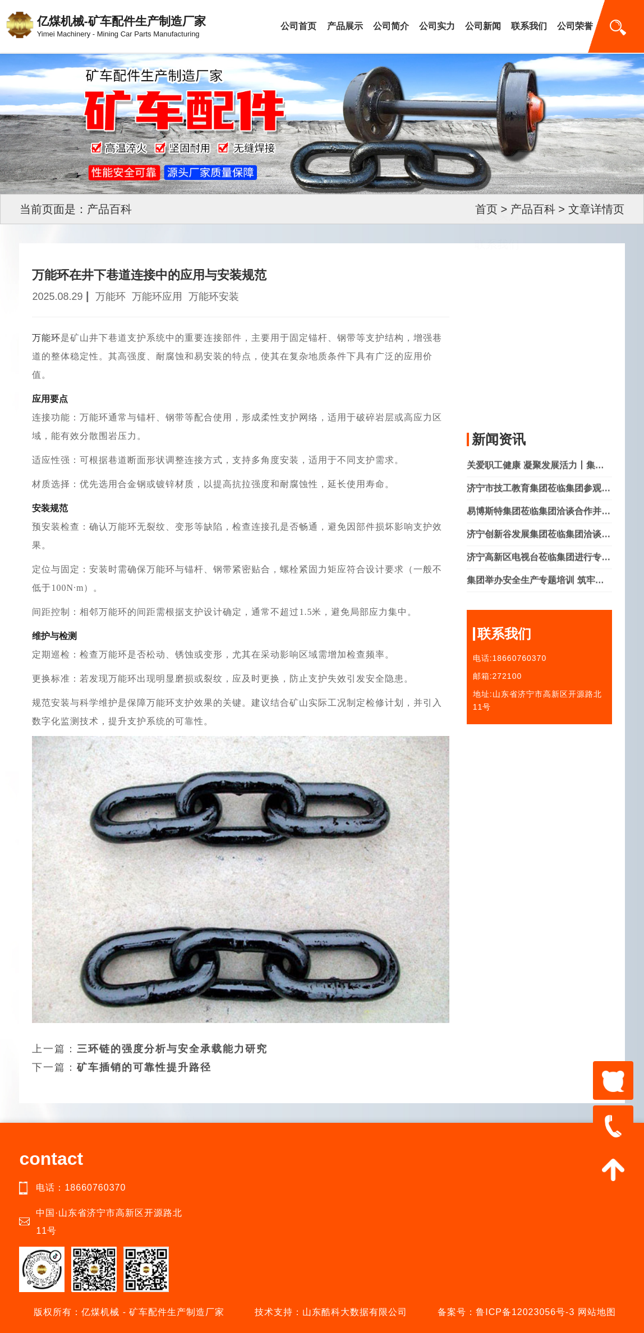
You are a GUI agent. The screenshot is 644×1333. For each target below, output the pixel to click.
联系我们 (529, 26)
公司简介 (391, 26)
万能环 (46, 337)
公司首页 (298, 26)
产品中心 (497, 331)
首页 (486, 209)
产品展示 (345, 26)
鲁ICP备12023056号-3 (525, 1312)
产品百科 (532, 209)
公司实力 (437, 26)
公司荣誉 (575, 26)
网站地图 (597, 1312)
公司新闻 (483, 26)
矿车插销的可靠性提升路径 (144, 1051)
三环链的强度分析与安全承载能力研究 (172, 1033)
